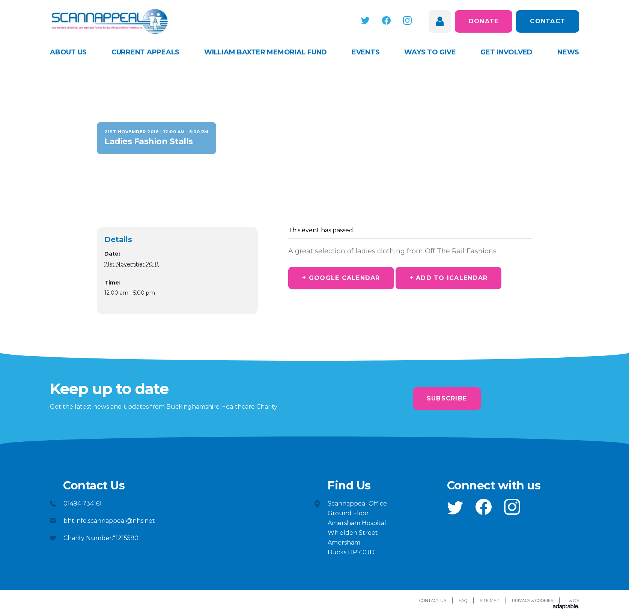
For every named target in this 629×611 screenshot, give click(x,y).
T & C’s (572, 600)
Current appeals (145, 52)
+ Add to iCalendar (448, 277)
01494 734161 (82, 503)
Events (366, 52)
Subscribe (447, 398)
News (568, 52)
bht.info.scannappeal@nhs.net (109, 520)
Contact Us (432, 600)
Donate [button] (484, 21)
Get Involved (506, 52)
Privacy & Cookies (532, 600)
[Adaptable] (566, 607)
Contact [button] (547, 21)
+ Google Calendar (341, 277)
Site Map (490, 600)
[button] (365, 20)
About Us (68, 52)
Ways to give (430, 52)
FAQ (463, 600)
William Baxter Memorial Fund (265, 52)
